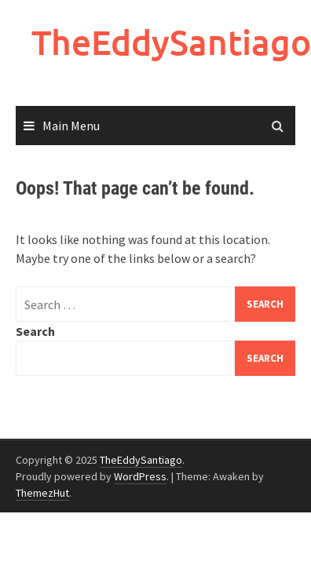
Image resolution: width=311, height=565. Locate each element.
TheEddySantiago (171, 42)
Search (35, 331)
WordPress (140, 476)
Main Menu (71, 125)
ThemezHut (42, 493)
